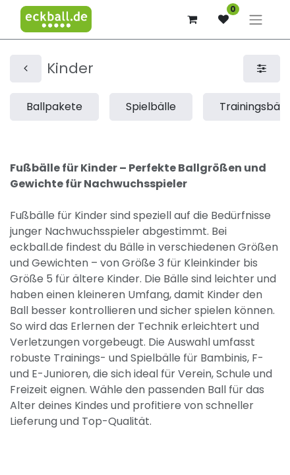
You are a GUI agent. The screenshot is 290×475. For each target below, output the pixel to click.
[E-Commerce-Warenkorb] (192, 19)
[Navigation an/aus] (256, 19)
